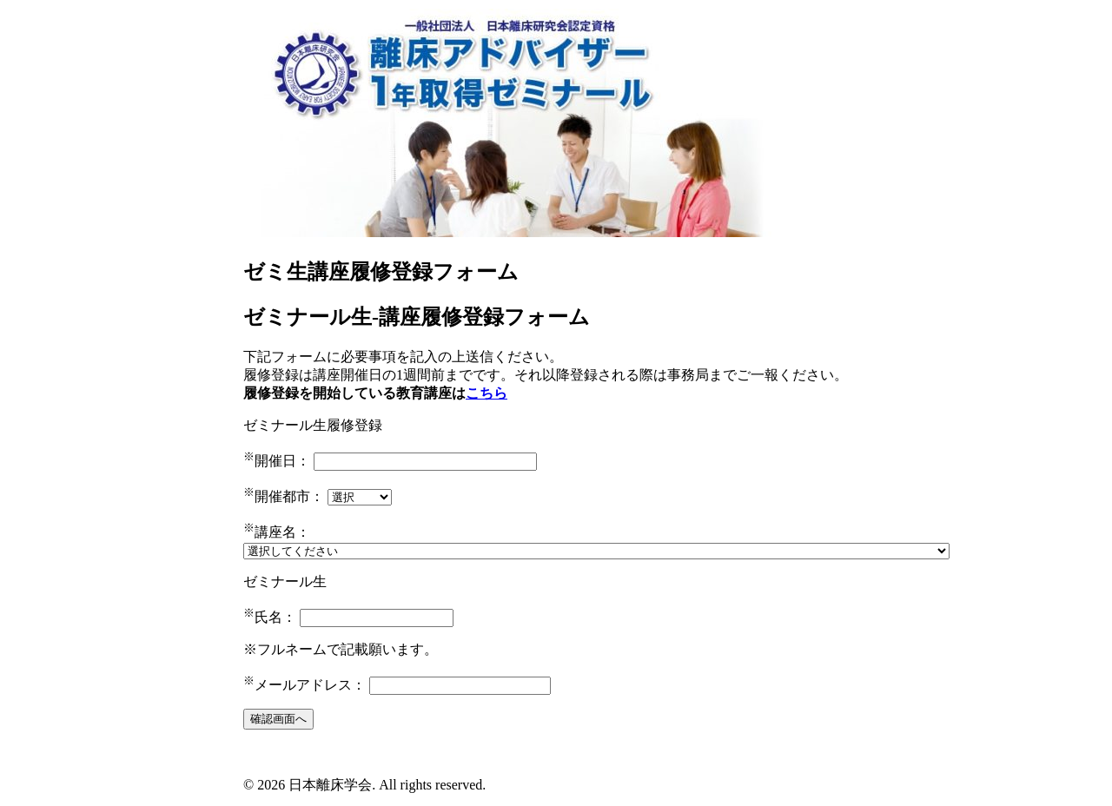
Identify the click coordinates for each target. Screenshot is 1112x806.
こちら (486, 393)
